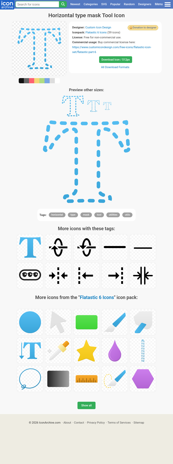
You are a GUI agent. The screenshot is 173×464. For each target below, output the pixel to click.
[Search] (63, 4)
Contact (79, 422)
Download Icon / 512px (116, 59)
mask (86, 214)
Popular (115, 4)
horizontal (57, 214)
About (67, 422)
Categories (91, 4)
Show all (86, 405)
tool (99, 214)
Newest (75, 4)
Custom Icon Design (98, 27)
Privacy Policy (96, 422)
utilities (113, 214)
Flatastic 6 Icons (96, 32)
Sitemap (138, 422)
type (72, 214)
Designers (144, 4)
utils (127, 214)
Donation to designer (145, 27)
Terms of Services (119, 422)
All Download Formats (115, 67)
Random (129, 4)
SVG (104, 4)
